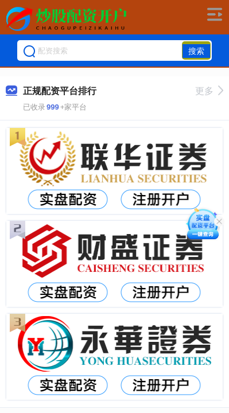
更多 (209, 91)
